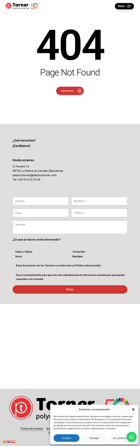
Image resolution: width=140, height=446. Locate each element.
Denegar (94, 438)
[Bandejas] (71, 256)
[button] (133, 409)
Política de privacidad (88, 265)
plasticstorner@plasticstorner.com (35, 175)
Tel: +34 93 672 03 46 (26, 179)
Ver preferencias (122, 438)
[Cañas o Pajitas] (14, 252)
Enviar (70, 289)
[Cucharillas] (71, 252)
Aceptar (66, 438)
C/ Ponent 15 (21, 166)
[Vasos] (14, 256)
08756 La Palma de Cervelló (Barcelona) (38, 170)
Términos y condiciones (58, 265)
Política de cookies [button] (31, 428)
